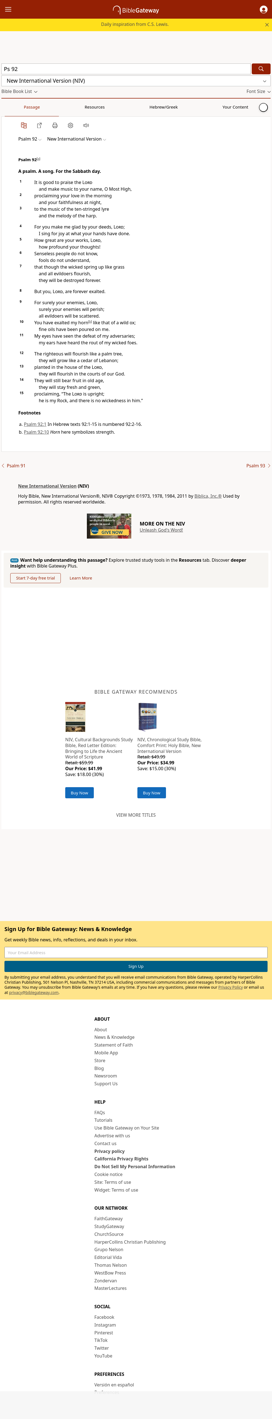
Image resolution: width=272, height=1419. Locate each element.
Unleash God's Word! (161, 530)
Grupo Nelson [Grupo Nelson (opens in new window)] (108, 1249)
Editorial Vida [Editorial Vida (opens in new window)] (108, 1257)
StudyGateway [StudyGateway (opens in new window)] (109, 1226)
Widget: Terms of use (116, 1190)
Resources (41, 107)
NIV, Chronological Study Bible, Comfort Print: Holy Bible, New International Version (169, 745)
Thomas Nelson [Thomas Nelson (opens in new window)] (110, 1265)
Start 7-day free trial (35, 578)
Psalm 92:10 (36, 432)
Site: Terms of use (112, 1182)
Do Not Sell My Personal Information (134, 1166)
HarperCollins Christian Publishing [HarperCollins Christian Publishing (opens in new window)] (130, 1242)
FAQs (99, 1112)
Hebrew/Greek (74, 107)
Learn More (81, 578)
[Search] (261, 68)
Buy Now (79, 793)
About (100, 1030)
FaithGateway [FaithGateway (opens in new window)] (108, 1219)
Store (99, 1060)
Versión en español (114, 1385)
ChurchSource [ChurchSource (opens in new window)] (109, 1234)
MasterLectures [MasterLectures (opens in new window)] (110, 1288)
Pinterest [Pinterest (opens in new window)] (103, 1333)
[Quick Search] (126, 68)
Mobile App (106, 1053)
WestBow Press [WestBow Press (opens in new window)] (110, 1273)
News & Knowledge (114, 1037)
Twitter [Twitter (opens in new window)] (101, 1348)
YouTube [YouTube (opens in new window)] (103, 1356)
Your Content (110, 107)
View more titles (136, 815)
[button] (264, 9)
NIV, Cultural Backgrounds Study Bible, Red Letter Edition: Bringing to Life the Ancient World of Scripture (99, 748)
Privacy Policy (230, 987)
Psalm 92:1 (35, 424)
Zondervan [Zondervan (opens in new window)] (105, 1281)
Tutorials (103, 1120)
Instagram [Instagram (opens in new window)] (105, 1325)
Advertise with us (112, 1136)
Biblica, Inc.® (208, 496)
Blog (99, 1068)
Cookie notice (108, 1174)
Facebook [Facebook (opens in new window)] (104, 1317)
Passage (14, 107)
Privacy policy (109, 1151)
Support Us (106, 1084)
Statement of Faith (113, 1045)
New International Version (47, 486)
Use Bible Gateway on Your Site (126, 1128)
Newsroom (105, 1076)
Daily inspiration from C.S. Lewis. (135, 24)
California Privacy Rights (121, 1159)
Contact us (105, 1143)
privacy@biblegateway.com (34, 992)
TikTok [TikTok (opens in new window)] (101, 1340)
